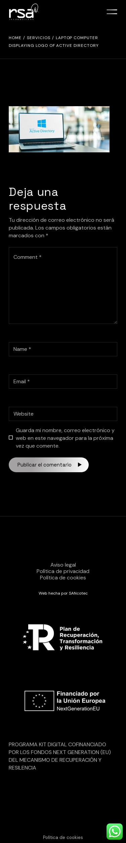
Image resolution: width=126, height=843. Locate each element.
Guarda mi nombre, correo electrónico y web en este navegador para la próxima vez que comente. (65, 438)
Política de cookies (63, 577)
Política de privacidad (63, 571)
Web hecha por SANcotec (63, 593)
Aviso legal (63, 564)
